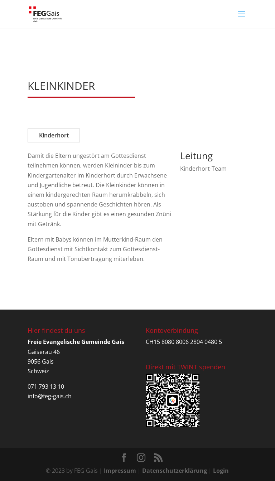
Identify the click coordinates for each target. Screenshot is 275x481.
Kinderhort (54, 135)
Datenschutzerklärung (174, 471)
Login (221, 471)
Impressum (120, 471)
